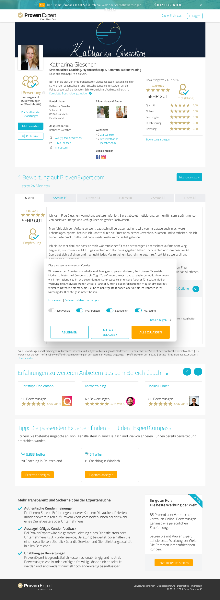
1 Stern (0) (190, 198)
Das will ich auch (172, 15)
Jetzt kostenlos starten (173, 562)
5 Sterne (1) (60, 198)
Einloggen (194, 16)
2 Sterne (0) (158, 198)
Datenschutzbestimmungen (84, 300)
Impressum (58, 300)
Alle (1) (29, 198)
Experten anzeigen (37, 475)
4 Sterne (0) (93, 198)
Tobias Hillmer (158, 385)
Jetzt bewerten (30, 126)
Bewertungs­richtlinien (144, 585)
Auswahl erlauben (110, 332)
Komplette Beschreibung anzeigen (70, 93)
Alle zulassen (150, 332)
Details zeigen (156, 320)
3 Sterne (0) (125, 198)
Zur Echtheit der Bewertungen (30, 114)
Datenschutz (183, 585)
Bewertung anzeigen (157, 139)
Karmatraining (95, 385)
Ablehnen (69, 332)
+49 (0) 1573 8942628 (68, 138)
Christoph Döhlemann (37, 385)
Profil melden (26, 358)
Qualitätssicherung (166, 585)
